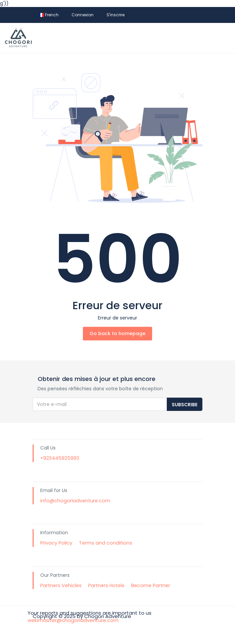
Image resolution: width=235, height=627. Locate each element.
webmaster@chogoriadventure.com (73, 620)
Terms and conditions (105, 543)
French (49, 15)
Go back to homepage (117, 333)
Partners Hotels (106, 585)
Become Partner (150, 585)
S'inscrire (115, 15)
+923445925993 (59, 458)
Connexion (83, 15)
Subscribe (184, 404)
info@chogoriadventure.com (75, 500)
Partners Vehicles (61, 585)
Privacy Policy (56, 543)
